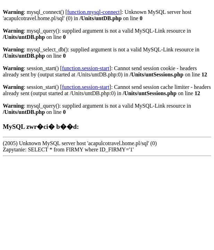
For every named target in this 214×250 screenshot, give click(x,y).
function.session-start (85, 68)
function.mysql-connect (93, 12)
